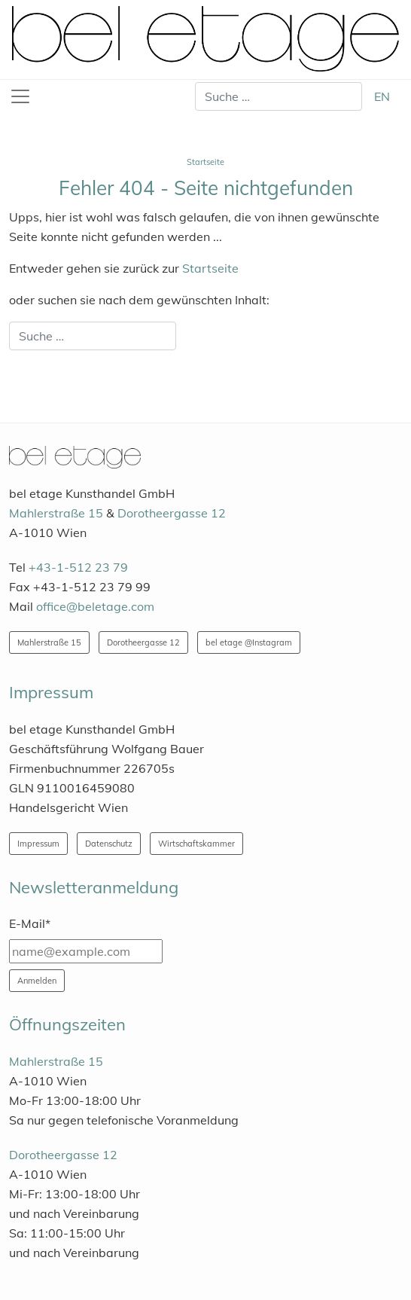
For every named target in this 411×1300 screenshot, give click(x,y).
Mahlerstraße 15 (56, 512)
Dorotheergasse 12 (171, 512)
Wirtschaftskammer (196, 843)
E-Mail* (29, 923)
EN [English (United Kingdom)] (382, 96)
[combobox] (278, 96)
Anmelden (36, 980)
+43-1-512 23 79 (78, 567)
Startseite (210, 268)
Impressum (38, 843)
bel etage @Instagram (249, 642)
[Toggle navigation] (20, 96)
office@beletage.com (95, 606)
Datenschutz (108, 843)
